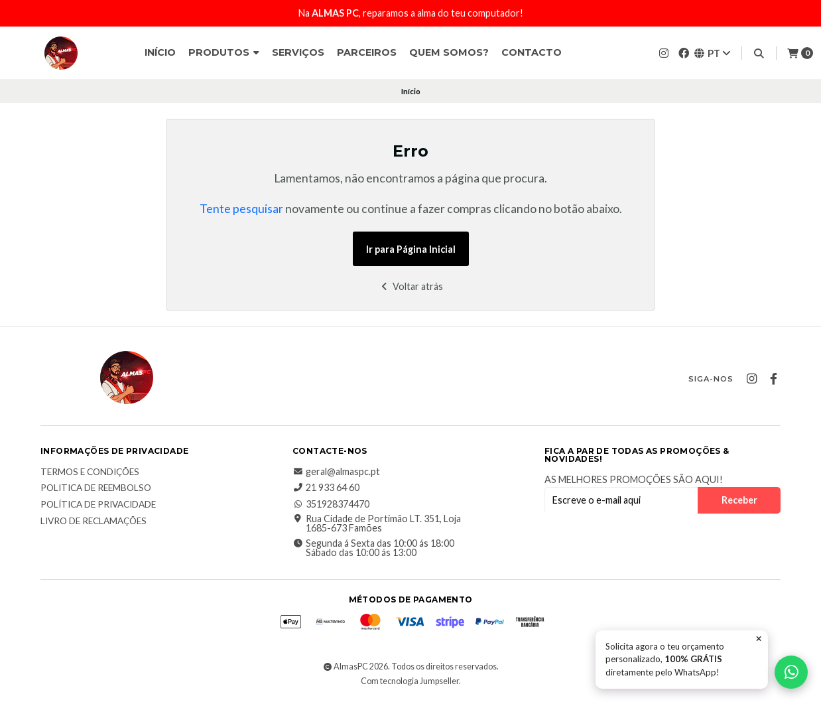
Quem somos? (449, 52)
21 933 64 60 (325, 487)
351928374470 (330, 504)
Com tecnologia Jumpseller (410, 681)
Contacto (531, 52)
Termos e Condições (89, 472)
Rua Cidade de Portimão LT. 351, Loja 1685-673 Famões (376, 523)
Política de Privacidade (98, 505)
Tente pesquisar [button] (241, 209)
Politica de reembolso (95, 488)
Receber (739, 500)
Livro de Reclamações (93, 521)
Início (160, 52)
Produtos (223, 52)
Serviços (298, 52)
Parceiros (367, 52)
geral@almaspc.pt (336, 471)
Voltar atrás (411, 286)
